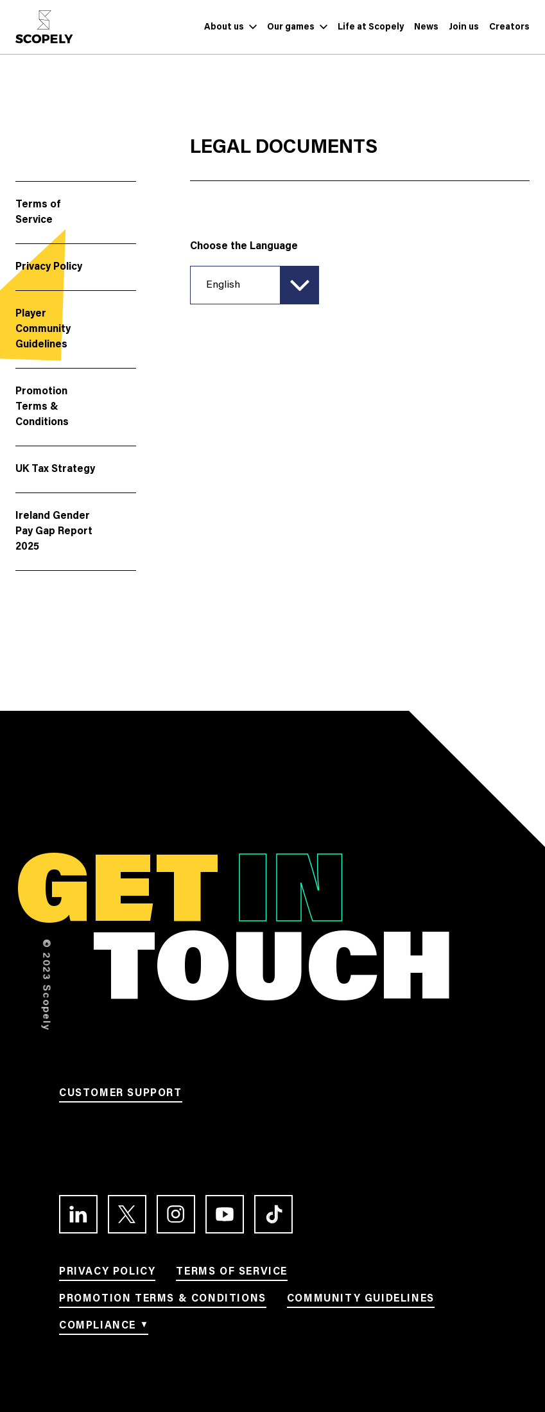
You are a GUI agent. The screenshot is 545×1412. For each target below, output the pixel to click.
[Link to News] (426, 27)
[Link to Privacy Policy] (107, 1274)
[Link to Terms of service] (232, 1274)
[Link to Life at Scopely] (371, 27)
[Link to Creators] (509, 27)
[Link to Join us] (464, 27)
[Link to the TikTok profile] (273, 1214)
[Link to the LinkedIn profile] (78, 1214)
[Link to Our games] (291, 27)
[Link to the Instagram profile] (176, 1214)
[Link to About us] (224, 27)
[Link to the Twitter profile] (127, 1214)
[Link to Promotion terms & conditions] (162, 1301)
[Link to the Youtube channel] (224, 1214)
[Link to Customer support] (120, 1095)
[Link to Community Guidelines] (361, 1301)
